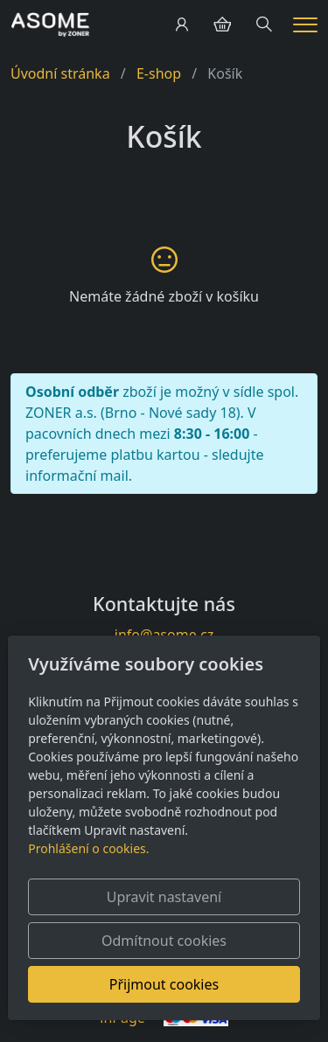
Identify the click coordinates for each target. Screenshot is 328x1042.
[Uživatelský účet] (182, 24)
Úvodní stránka (60, 73)
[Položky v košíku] (222, 24)
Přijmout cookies (164, 984)
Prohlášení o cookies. (88, 848)
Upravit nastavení (164, 897)
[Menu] (305, 24)
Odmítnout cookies (164, 940)
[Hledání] (264, 24)
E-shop (158, 73)
